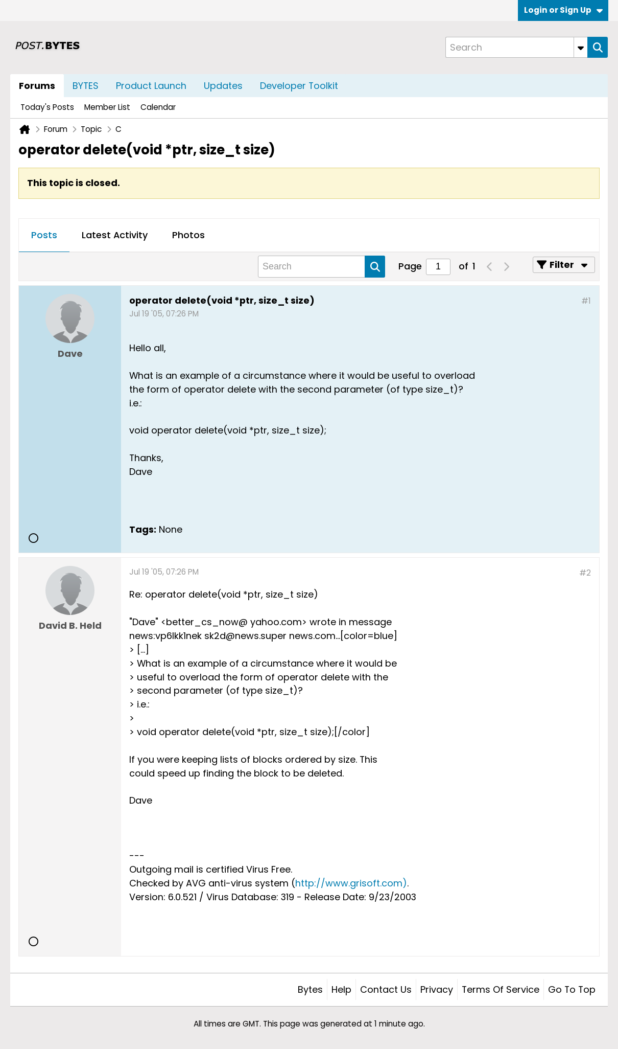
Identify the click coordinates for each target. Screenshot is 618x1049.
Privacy (436, 989)
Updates (223, 85)
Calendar (158, 107)
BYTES (86, 85)
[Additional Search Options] (581, 47)
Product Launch (151, 85)
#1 (586, 300)
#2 (585, 572)
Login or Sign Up (563, 10)
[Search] (516, 47)
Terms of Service (500, 989)
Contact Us (386, 989)
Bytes (310, 989)
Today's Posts (47, 107)
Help (341, 989)
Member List (107, 107)
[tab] (44, 236)
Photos (188, 235)
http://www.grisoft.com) (351, 883)
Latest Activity (115, 235)
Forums (37, 85)
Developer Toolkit (299, 85)
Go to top (572, 989)
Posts (44, 235)
